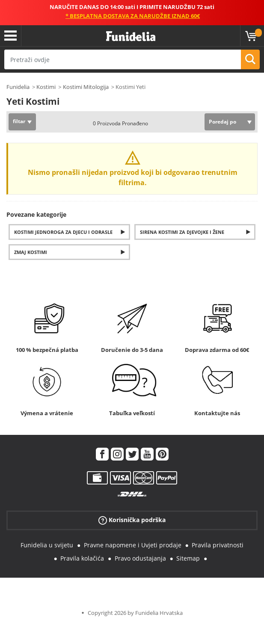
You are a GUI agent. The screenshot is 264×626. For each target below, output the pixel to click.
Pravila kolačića (82, 558)
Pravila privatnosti (217, 545)
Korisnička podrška (132, 520)
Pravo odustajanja (140, 558)
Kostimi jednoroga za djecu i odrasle (63, 232)
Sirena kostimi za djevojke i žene (182, 232)
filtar (19, 121)
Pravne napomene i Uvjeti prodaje (132, 545)
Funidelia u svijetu (47, 545)
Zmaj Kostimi (30, 252)
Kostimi (46, 87)
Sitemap (188, 558)
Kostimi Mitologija (86, 87)
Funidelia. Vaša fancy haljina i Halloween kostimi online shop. (130, 36)
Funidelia (18, 87)
